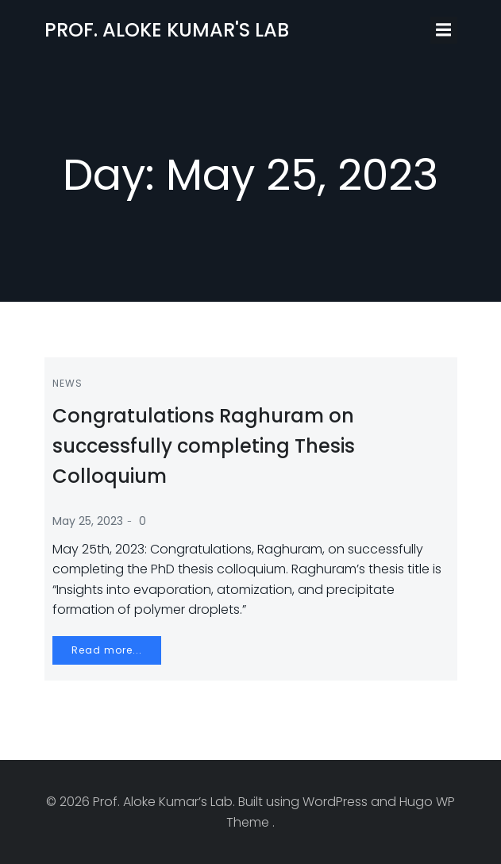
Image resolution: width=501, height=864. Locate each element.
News (67, 383)
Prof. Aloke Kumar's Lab (166, 30)
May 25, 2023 (87, 521)
